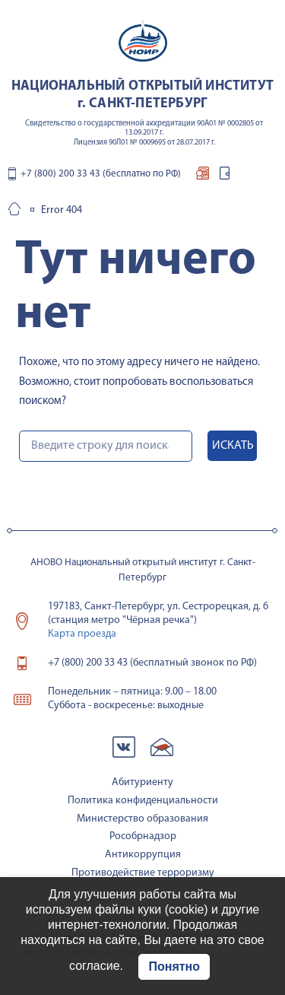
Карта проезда (82, 634)
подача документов (202, 177)
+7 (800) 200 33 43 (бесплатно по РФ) (101, 174)
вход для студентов (224, 177)
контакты (243, 177)
